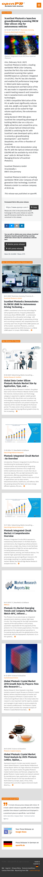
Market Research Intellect (12, 377)
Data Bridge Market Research (14, 452)
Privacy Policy (16, 868)
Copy (34, 207)
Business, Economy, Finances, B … (23, 296)
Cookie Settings (34, 870)
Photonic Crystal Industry (12, 751)
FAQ (3, 868)
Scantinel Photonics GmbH (26, 34)
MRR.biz (6, 605)
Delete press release (15, 244)
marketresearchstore (11, 678)
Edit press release (14, 248)
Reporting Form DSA (21, 870)
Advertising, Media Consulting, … (23, 375)
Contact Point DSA (8, 870)
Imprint (8, 868)
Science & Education (19, 676)
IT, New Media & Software (20, 450)
